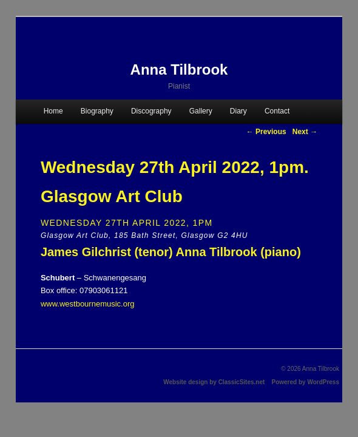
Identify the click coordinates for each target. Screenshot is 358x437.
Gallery (200, 111)
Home (53, 111)
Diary (238, 111)
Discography (151, 111)
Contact (277, 111)
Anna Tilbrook (179, 69)
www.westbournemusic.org (88, 303)
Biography (97, 111)
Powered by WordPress (305, 382)
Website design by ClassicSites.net (214, 382)
